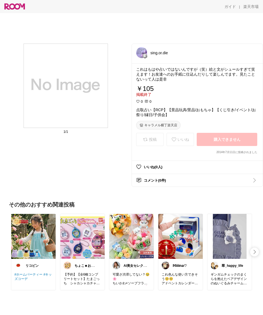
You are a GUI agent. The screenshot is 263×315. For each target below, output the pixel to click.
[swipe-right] (254, 252)
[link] (33, 236)
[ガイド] (230, 6)
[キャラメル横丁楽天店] (158, 125)
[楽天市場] (251, 6)
